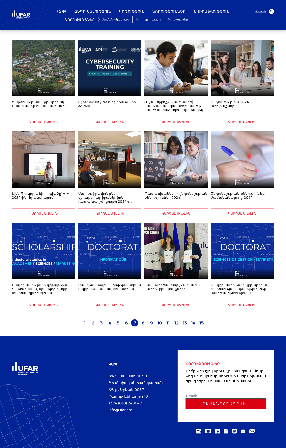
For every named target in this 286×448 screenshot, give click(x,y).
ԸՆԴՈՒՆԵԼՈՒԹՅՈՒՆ (103, 11)
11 (168, 322)
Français (260, 11)
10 (159, 322)
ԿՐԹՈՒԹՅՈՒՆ (143, 11)
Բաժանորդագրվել (226, 404)
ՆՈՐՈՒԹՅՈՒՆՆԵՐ (180, 11)
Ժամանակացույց (115, 19)
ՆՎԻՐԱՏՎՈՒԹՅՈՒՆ (223, 11)
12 (176, 322)
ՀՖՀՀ (72, 11)
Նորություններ (148, 19)
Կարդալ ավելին (43, 122)
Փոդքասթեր (177, 19)
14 (193, 322)
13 (185, 322)
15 (201, 322)
